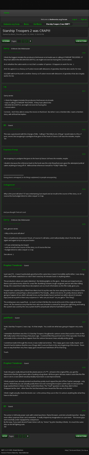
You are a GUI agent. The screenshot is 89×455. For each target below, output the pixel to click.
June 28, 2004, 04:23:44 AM (12, 367)
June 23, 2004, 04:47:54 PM (12, 52)
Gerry (6, 48)
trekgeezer (9, 184)
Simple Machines (18, 450)
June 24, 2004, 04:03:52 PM (12, 129)
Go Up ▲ (85, 450)
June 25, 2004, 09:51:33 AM (12, 223)
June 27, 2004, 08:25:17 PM (12, 269)
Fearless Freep (11, 149)
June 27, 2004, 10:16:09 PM (12, 321)
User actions (81, 41)
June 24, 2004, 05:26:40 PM (12, 188)
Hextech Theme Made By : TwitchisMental (14, 452)
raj (5, 86)
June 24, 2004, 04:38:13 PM (12, 153)
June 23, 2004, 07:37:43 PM (12, 90)
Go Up (4, 436)
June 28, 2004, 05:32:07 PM (12, 410)
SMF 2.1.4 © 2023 (6, 450)
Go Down (6, 41)
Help (66, 450)
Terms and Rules (75, 450)
